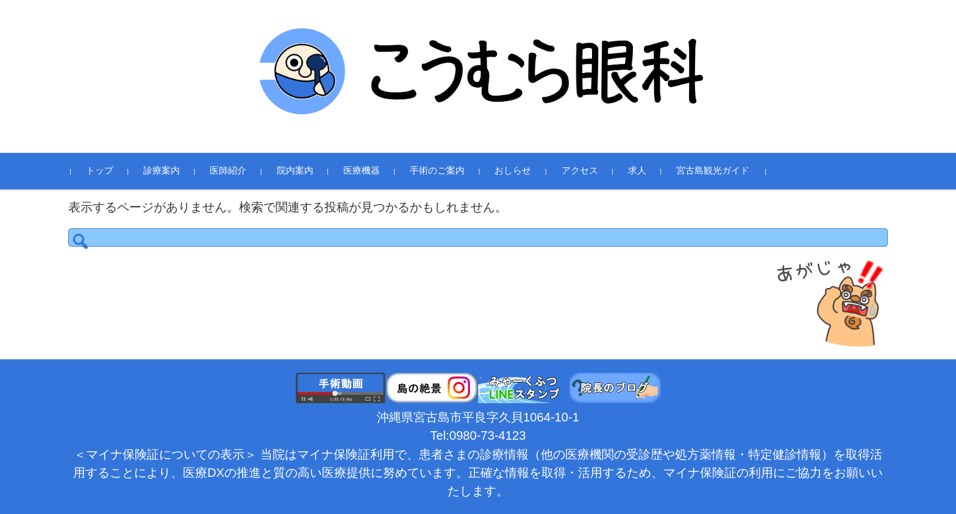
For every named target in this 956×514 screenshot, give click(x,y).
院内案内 (304, 170)
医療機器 (371, 170)
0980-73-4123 (487, 435)
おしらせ (522, 170)
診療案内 (171, 170)
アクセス (589, 170)
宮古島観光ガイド (722, 170)
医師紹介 (237, 170)
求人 (647, 170)
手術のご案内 (446, 170)
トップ (109, 170)
